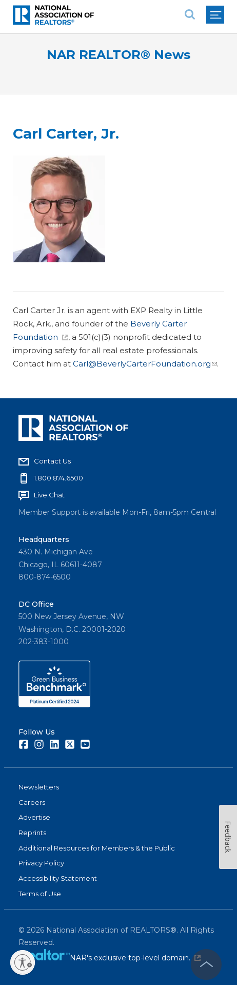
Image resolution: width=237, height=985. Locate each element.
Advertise (34, 817)
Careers (31, 802)
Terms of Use (39, 894)
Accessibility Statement (57, 878)
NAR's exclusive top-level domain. (135, 957)
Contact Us (52, 461)
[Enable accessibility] (22, 962)
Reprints (32, 832)
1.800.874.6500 (58, 478)
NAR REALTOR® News (118, 54)
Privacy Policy (41, 863)
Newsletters (38, 787)
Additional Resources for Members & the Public (96, 848)
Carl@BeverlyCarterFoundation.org (145, 364)
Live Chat (49, 495)
